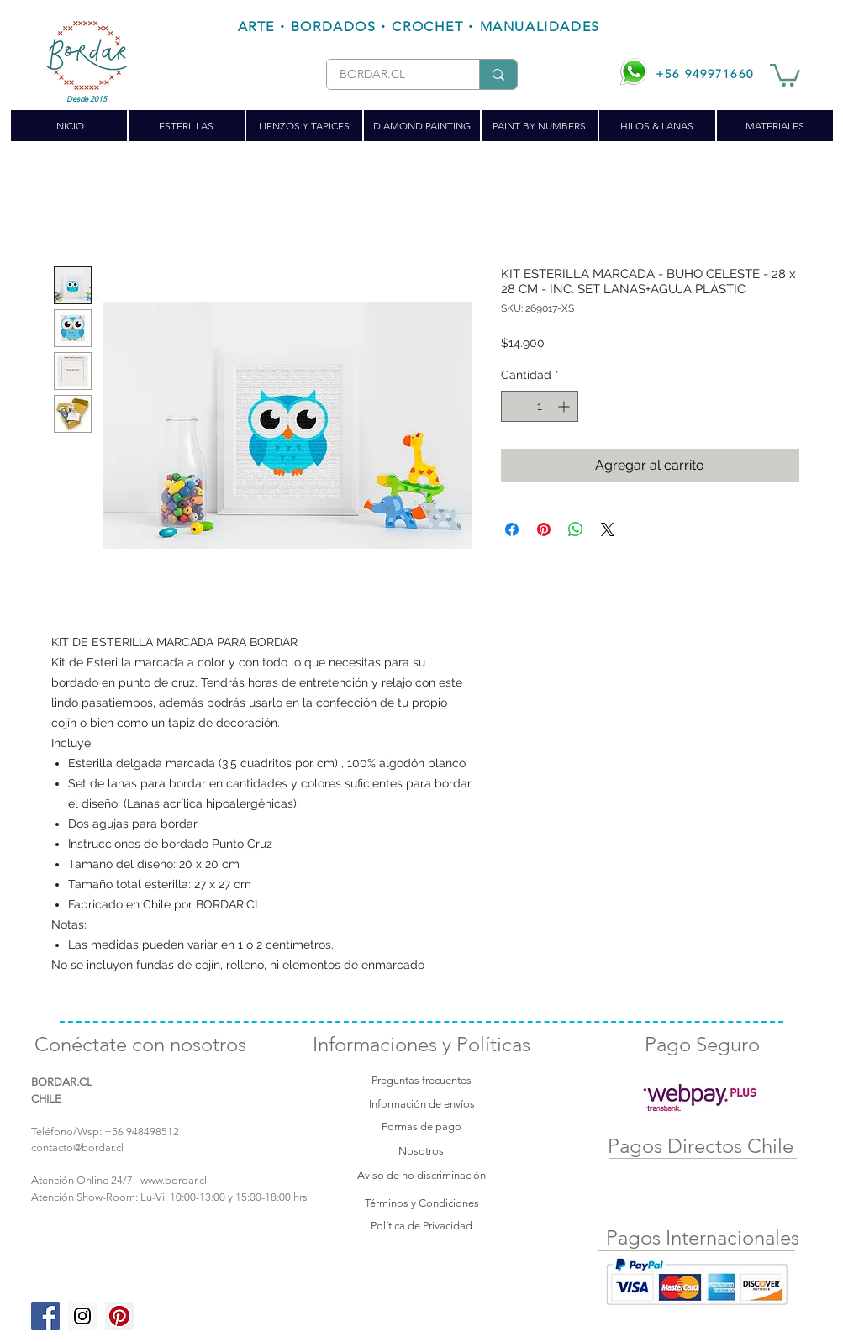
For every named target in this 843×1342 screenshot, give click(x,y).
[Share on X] (608, 529)
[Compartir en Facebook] (512, 529)
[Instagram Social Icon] (82, 1316)
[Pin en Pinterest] (544, 529)
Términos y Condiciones (422, 1203)
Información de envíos (422, 1103)
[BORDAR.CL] (390, 75)
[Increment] (565, 406)
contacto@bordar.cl (77, 1147)
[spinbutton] (539, 406)
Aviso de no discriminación (421, 1175)
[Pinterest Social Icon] (119, 1316)
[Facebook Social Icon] (45, 1316)
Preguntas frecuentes (421, 1080)
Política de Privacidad (421, 1225)
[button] (785, 74)
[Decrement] (513, 406)
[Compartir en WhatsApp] (576, 529)
